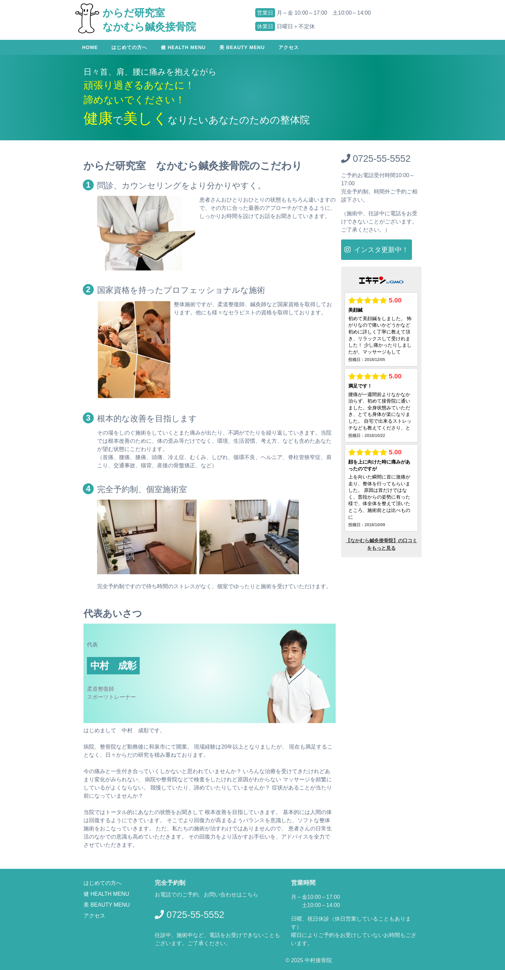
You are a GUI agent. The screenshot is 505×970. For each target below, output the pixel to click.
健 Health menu (183, 47)
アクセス (288, 47)
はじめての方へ (129, 47)
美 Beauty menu (242, 47)
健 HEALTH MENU (106, 894)
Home (90, 47)
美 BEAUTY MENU (106, 905)
